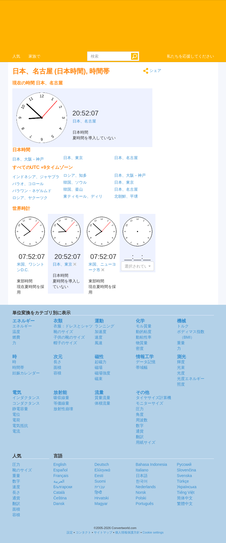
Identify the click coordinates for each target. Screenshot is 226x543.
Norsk (141, 492)
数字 (140, 425)
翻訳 (140, 437)
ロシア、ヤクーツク (30, 197)
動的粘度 (144, 331)
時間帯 (18, 367)
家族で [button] (34, 56)
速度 (98, 337)
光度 (181, 373)
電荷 (16, 420)
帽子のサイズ (65, 343)
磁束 (98, 378)
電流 (16, 431)
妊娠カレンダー (26, 373)
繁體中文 (185, 503)
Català (59, 492)
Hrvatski (102, 498)
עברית (100, 487)
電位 (16, 414)
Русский (184, 464)
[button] (137, 266)
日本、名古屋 (126, 157)
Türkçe (183, 481)
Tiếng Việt (186, 492)
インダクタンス (26, 397)
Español (60, 470)
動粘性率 (144, 337)
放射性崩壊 (63, 409)
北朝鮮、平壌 (126, 196)
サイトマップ (103, 532)
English (59, 464)
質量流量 (102, 397)
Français (61, 475)
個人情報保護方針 (127, 532)
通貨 (140, 431)
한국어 (142, 481)
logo (113, 25)
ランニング (104, 326)
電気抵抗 (20, 425)
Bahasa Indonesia (151, 464)
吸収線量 (61, 397)
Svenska (184, 475)
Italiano (142, 470)
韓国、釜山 (73, 189)
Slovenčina (186, 470)
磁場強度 (102, 373)
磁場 (98, 367)
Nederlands (146, 487)
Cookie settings (153, 532)
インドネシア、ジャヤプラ (35, 176)
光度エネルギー (190, 378)
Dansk (59, 503)
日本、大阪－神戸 (28, 159)
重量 (181, 343)
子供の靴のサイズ (69, 337)
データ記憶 (145, 362)
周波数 (142, 420)
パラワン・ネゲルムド (32, 190)
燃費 (16, 337)
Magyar (101, 503)
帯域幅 (142, 367)
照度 (181, 384)
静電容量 (20, 409)
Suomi (100, 481)
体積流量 (102, 403)
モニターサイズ (149, 403)
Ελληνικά (102, 470)
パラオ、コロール (28, 183)
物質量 (142, 343)
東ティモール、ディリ (82, 196)
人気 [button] (16, 56)
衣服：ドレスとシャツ (73, 326)
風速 (98, 343)
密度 (140, 348)
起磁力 (100, 362)
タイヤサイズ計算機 (153, 397)
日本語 (142, 475)
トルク (183, 326)
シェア (152, 71)
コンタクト (83, 532)
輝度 (181, 362)
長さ (57, 362)
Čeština (60, 498)
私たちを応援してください (190, 56)
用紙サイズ (145, 442)
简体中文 (185, 498)
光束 (181, 367)
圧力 (140, 409)
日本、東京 (73, 157)
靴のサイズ (63, 331)
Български (62, 487)
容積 (57, 373)
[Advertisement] (126, 92)
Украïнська (187, 487)
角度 (140, 414)
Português (145, 503)
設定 (70, 532)
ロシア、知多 (75, 175)
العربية (58, 481)
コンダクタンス (26, 403)
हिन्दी (98, 492)
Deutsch (102, 464)
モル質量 (144, 326)
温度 (16, 331)
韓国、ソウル (75, 182)
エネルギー (22, 326)
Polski (141, 498)
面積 (57, 367)
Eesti (99, 475)
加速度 (100, 331)
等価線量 (61, 403)
